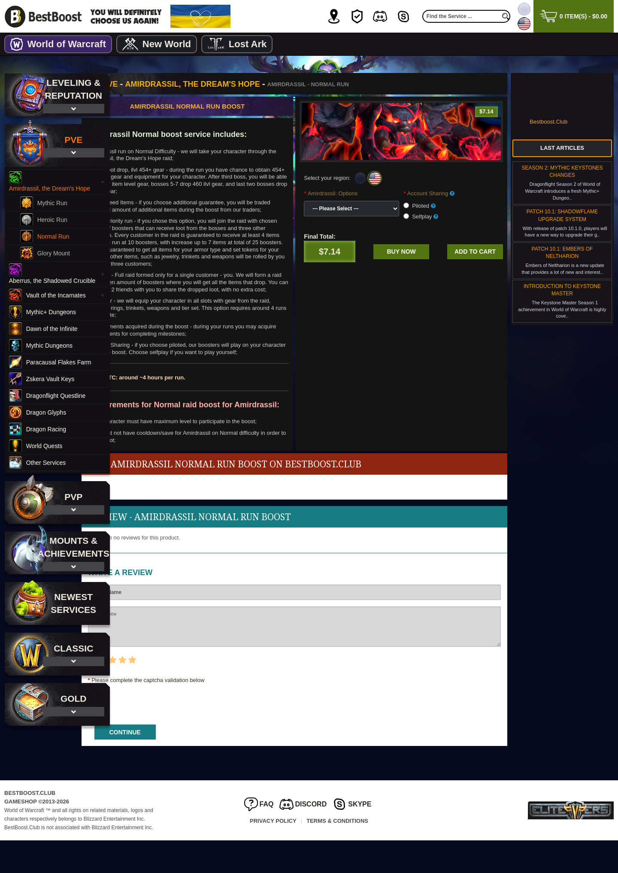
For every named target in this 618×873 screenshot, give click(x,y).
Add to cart (475, 251)
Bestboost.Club (548, 121)
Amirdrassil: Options (355, 193)
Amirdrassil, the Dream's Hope (237, 84)
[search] (506, 16)
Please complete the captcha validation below (192, 712)
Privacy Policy (273, 853)
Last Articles (562, 148)
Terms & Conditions (337, 853)
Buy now (412, 251)
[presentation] (198, 734)
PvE (155, 84)
